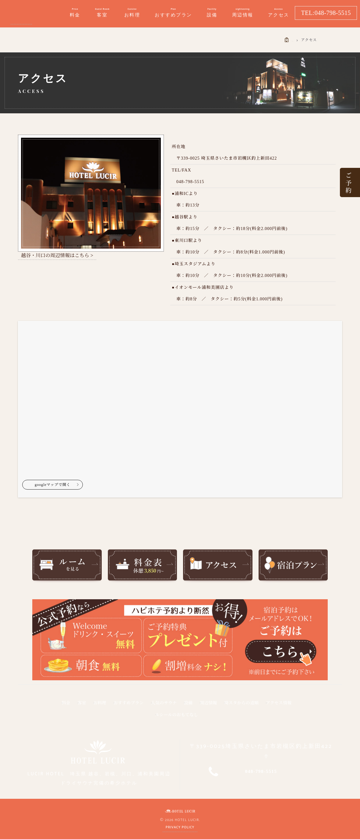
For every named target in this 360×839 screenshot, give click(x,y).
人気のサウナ (184, 705)
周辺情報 (244, 705)
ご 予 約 (348, 182)
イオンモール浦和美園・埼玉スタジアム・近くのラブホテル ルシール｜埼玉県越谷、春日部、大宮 (21, 13)
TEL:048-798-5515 (326, 12)
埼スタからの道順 (286, 705)
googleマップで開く (52, 487)
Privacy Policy (180, 826)
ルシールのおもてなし (200, 714)
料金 (55, 705)
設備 (217, 705)
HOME (287, 40)
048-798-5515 (261, 770)
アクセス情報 (147, 714)
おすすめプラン (139, 705)
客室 (77, 705)
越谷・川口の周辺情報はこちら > (57, 255)
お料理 (102, 705)
